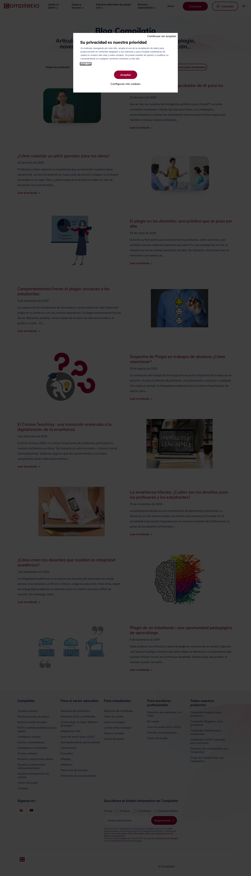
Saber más (85, 64)
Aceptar (125, 74)
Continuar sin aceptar (161, 36)
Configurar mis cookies (125, 83)
